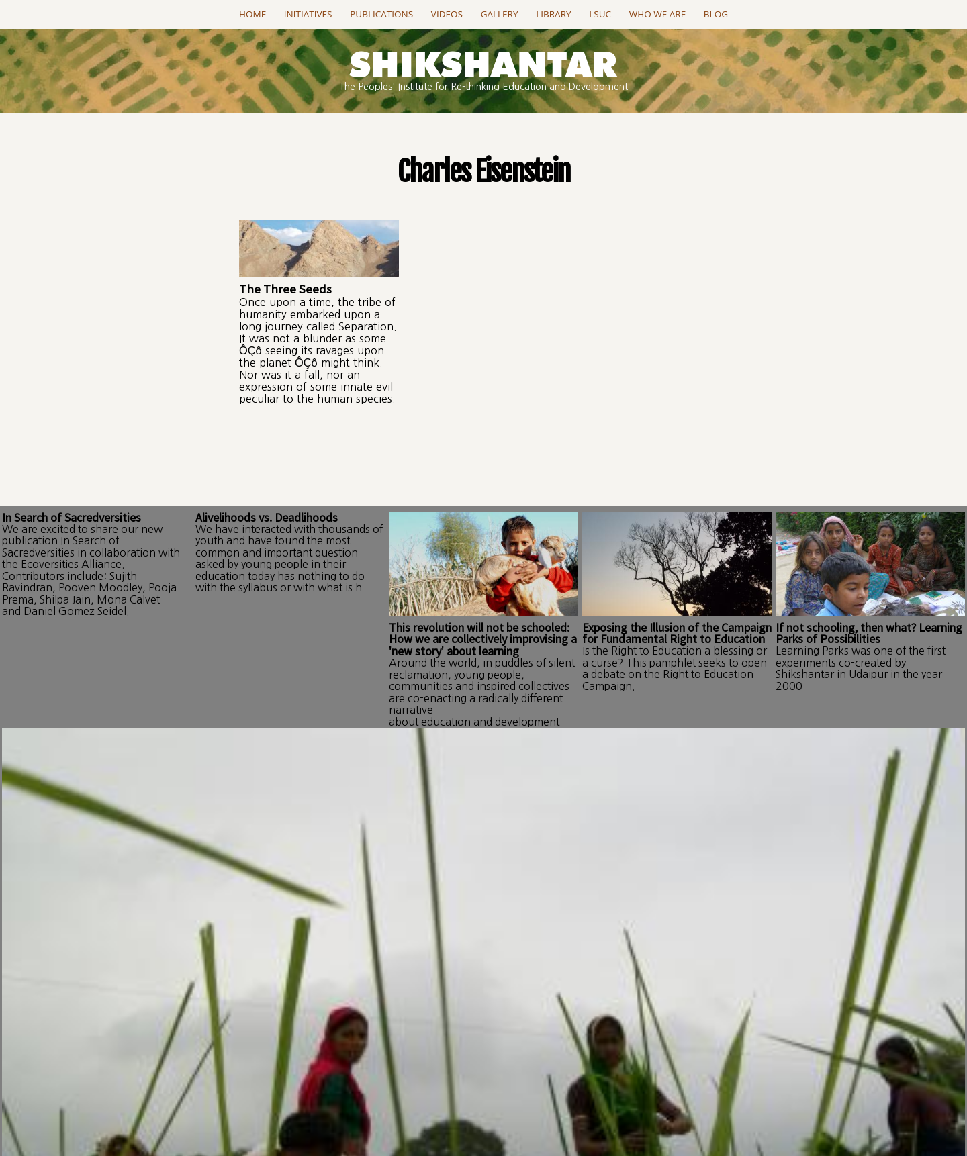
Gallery (499, 14)
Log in (273, 802)
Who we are (657, 14)
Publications (381, 14)
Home (252, 14)
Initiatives (308, 14)
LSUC (600, 14)
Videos (447, 14)
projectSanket (542, 1110)
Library (553, 14)
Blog (716, 14)
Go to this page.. (484, 997)
